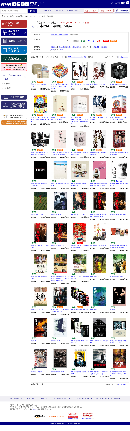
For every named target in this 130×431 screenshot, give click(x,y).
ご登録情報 (122, 11)
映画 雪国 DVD (56, 214)
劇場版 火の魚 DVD (37, 309)
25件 (52, 50)
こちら (35, 409)
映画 (43, 16)
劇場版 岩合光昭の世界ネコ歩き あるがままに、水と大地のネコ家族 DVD (60, 279)
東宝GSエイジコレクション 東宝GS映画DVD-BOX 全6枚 (40, 119)
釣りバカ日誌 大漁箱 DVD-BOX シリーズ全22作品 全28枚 (60, 86)
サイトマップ (59, 10)
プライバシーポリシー (101, 398)
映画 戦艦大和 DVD (57, 372)
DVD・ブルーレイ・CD (33, 16)
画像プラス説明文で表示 (59, 35)
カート (106, 11)
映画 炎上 (34, 341)
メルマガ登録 (73, 10)
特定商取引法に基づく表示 (63, 398)
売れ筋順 (104, 47)
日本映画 (7, 84)
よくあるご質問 (29, 398)
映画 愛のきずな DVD (78, 214)
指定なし (54, 47)
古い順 (68, 47)
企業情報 (117, 398)
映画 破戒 (93, 309)
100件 (61, 50)
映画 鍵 (112, 309)
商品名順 (96, 47)
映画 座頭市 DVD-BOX (97, 84)
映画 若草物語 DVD (116, 276)
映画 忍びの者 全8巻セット (79, 309)
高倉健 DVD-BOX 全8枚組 (118, 84)
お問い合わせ (14, 398)
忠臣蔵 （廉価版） (37, 372)
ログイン (91, 11)
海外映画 (7, 88)
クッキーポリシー (83, 398)
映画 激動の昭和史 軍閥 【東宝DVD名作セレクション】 (119, 374)
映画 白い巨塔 (55, 341)
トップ (6, 16)
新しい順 (62, 47)
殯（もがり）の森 (37, 214)
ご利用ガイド (46, 10)
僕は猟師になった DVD (98, 245)
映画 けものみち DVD (58, 245)
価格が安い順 (76, 47)
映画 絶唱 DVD (95, 276)
